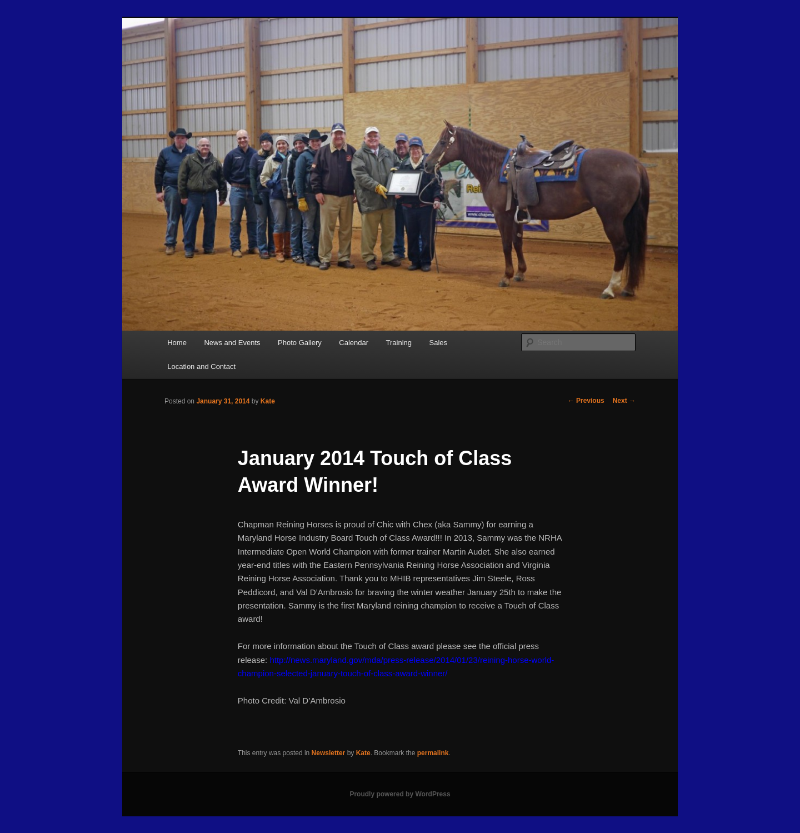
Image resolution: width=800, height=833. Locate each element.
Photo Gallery (300, 342)
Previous (586, 401)
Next (624, 401)
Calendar (353, 342)
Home (177, 342)
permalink (433, 753)
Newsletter (329, 753)
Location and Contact (201, 366)
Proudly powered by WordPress (399, 794)
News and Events (232, 342)
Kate (268, 401)
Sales (438, 342)
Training (399, 342)
